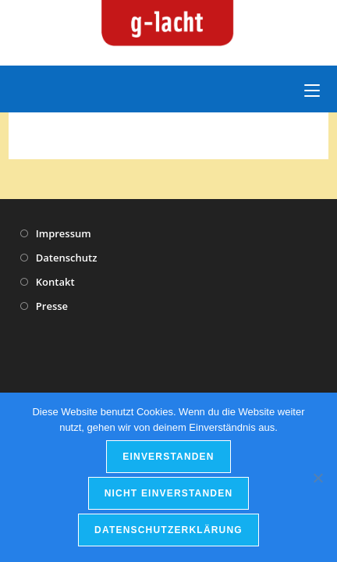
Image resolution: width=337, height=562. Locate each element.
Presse (52, 306)
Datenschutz (67, 258)
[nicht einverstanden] (317, 478)
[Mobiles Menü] (312, 89)
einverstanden (168, 456)
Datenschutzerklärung (168, 530)
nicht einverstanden (169, 493)
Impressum (63, 233)
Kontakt (55, 282)
